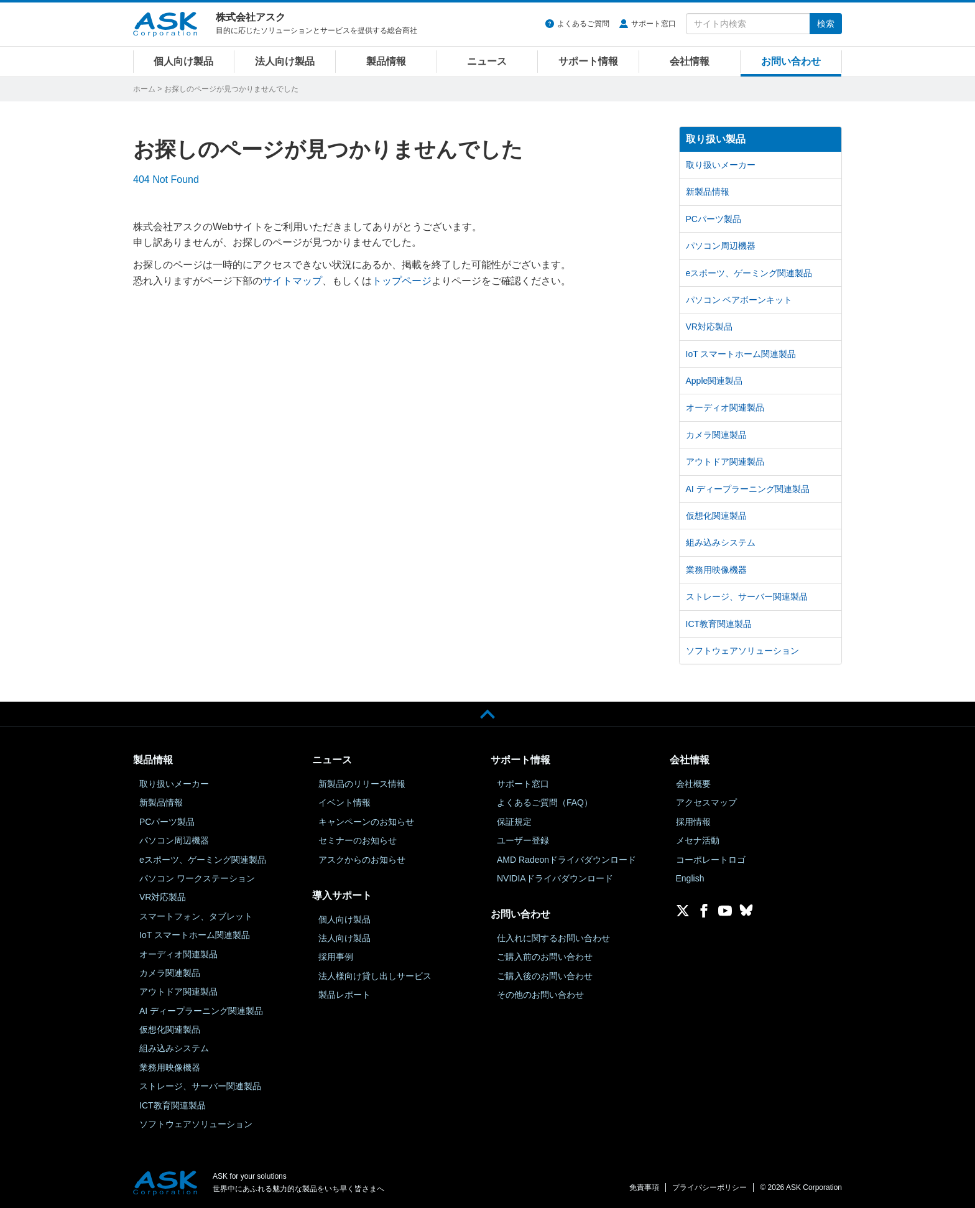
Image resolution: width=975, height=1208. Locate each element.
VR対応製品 (709, 327)
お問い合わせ (791, 61)
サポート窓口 (653, 23)
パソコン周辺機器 (721, 246)
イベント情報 (344, 802)
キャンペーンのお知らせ (366, 822)
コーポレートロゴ (711, 860)
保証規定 (514, 822)
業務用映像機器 (716, 570)
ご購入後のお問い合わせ (545, 976)
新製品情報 (707, 192)
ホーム (144, 89)
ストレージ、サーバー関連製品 (747, 597)
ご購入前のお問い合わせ (545, 957)
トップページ (402, 281)
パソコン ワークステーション (197, 878)
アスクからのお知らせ (361, 860)
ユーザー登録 (523, 840)
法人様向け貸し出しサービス (375, 976)
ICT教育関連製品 (719, 624)
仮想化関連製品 (716, 516)
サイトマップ (292, 281)
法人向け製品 (285, 61)
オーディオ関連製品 (725, 407)
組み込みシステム (721, 542)
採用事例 (335, 957)
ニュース (487, 61)
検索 (825, 24)
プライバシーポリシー (709, 1187)
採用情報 (693, 822)
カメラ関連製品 (716, 435)
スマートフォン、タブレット (195, 916)
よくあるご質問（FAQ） (545, 802)
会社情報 (689, 61)
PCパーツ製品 (713, 219)
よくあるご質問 (583, 23)
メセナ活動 (697, 840)
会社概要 (693, 784)
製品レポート (344, 995)
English (690, 878)
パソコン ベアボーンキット (739, 300)
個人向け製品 (183, 61)
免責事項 (644, 1187)
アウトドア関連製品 (725, 462)
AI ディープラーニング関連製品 (748, 489)
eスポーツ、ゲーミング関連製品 (749, 273)
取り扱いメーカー (721, 165)
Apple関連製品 (714, 381)
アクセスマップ (706, 802)
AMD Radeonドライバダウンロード (566, 860)
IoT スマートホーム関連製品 (741, 354)
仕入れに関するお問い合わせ (553, 938)
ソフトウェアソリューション (742, 651)
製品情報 (386, 61)
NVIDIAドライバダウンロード (555, 878)
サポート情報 (588, 61)
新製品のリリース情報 (361, 784)
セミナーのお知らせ (357, 840)
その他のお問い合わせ (540, 995)
